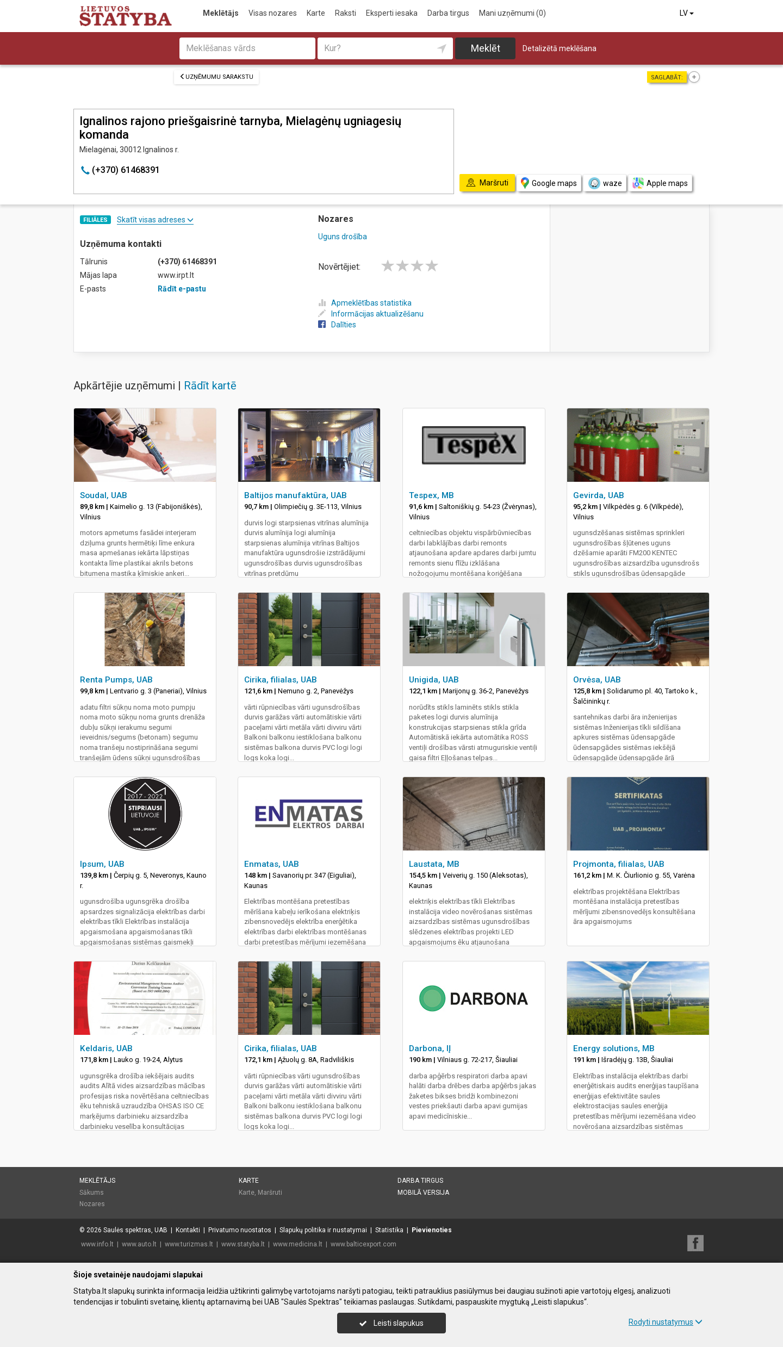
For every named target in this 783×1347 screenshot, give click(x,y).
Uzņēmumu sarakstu (216, 76)
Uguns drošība (342, 236)
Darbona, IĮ (430, 1048)
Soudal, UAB (103, 495)
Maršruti (270, 1192)
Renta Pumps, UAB (116, 680)
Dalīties (337, 324)
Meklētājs (221, 13)
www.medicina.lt (297, 1244)
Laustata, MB (434, 864)
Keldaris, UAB (106, 1048)
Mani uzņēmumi (512, 13)
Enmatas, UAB (271, 864)
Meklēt (485, 48)
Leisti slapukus (391, 1323)
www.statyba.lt (243, 1244)
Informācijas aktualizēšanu (371, 313)
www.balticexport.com (363, 1244)
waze (604, 183)
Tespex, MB (431, 495)
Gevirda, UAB (598, 495)
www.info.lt (97, 1244)
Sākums (91, 1192)
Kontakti (188, 1230)
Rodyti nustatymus (666, 1322)
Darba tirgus (448, 13)
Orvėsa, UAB (597, 680)
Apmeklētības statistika (365, 303)
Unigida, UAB (434, 680)
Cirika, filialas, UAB (280, 680)
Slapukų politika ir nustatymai (323, 1230)
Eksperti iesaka (392, 13)
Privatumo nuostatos (239, 1230)
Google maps (549, 183)
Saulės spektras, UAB (135, 1230)
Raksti (345, 13)
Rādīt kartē (210, 385)
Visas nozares (272, 13)
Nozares (92, 1204)
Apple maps (660, 183)
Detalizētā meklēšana (559, 48)
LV (687, 13)
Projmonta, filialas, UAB (618, 864)
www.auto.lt (139, 1244)
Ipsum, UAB (102, 864)
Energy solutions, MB (614, 1048)
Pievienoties (432, 1230)
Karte (316, 13)
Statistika (389, 1230)
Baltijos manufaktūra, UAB (295, 495)
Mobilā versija (423, 1192)
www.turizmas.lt (189, 1244)
